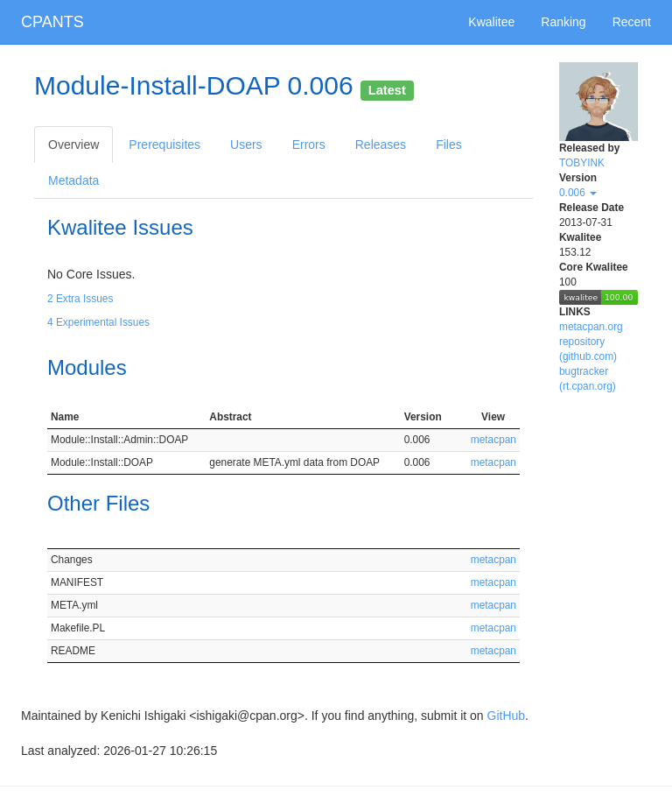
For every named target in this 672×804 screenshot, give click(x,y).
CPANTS (52, 22)
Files (449, 145)
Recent (631, 22)
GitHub (506, 716)
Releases (380, 145)
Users (246, 145)
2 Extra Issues (80, 299)
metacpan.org (591, 327)
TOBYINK (582, 163)
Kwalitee (491, 22)
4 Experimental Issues (98, 322)
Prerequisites (164, 145)
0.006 (578, 193)
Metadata (73, 180)
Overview (73, 145)
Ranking (563, 22)
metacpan (493, 440)
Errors (309, 145)
